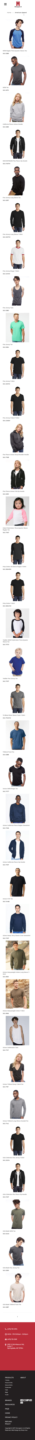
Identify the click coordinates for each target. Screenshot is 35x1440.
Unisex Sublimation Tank (10, 1047)
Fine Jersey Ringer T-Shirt (11, 271)
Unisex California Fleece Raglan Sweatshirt (16, 825)
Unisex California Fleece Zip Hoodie (14, 862)
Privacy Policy (11, 1417)
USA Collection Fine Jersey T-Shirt (13, 1157)
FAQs (7, 1409)
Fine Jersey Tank (8, 308)
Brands (8, 1400)
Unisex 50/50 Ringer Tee (10, 788)
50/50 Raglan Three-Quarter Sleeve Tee (15, 51)
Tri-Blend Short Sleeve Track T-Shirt (14, 715)
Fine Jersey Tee (8, 344)
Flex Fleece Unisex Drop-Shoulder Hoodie (16, 454)
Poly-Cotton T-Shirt (9, 603)
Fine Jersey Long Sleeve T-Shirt (13, 234)
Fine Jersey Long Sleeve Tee (12, 197)
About (23, 1378)
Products (9, 1378)
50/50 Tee (6, 87)
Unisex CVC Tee (8, 899)
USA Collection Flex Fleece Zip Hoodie (15, 1194)
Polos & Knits (8, 1382)
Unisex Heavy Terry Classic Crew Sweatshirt (16, 935)
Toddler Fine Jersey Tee (10, 678)
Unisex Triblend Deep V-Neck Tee (13, 1084)
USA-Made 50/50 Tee (9, 1231)
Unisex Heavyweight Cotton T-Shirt (14, 1011)
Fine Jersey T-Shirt (8, 381)
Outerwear (8, 1387)
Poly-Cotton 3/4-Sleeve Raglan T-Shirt (14, 566)
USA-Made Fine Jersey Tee (11, 1268)
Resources (10, 1404)
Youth (6, 1394)
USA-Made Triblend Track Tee (12, 1304)
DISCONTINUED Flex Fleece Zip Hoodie (15, 161)
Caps (6, 1390)
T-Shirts (7, 1380)
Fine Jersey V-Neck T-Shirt (11, 418)
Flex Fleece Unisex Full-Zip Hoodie (13, 491)
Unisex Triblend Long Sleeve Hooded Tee (15, 1121)
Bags (6, 1392)
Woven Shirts (8, 1385)
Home (9, 12)
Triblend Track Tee (8, 752)
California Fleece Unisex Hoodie (13, 124)
